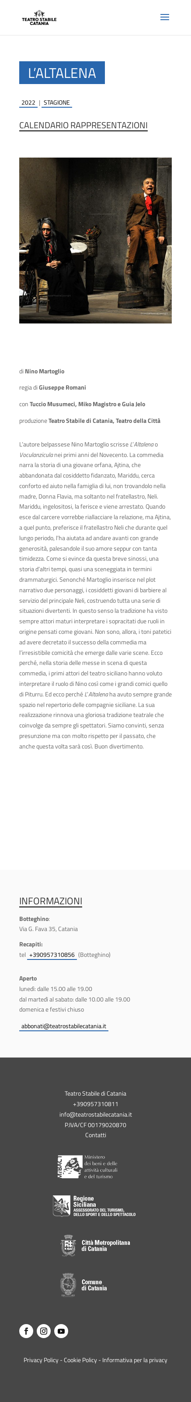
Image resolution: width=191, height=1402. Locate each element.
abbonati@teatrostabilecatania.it (63, 1025)
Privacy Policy (41, 1359)
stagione (57, 102)
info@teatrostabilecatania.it (95, 1114)
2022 (28, 102)
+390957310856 (52, 954)
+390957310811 (95, 1103)
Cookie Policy (80, 1359)
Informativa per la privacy (134, 1359)
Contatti (95, 1134)
